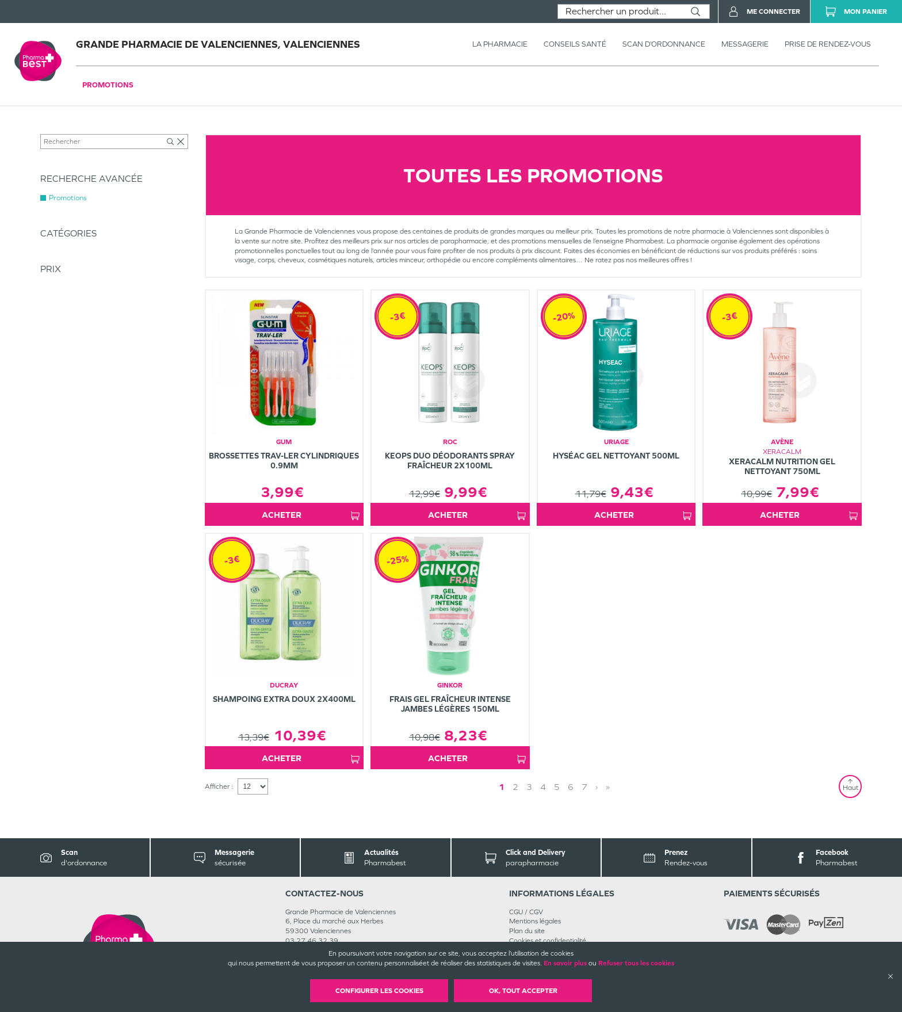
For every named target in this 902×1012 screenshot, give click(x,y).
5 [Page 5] (557, 787)
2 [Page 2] (515, 787)
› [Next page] (596, 787)
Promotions (107, 85)
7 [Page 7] (584, 787)
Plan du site (527, 931)
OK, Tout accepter (523, 991)
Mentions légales (535, 921)
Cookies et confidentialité (547, 941)
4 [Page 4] (543, 787)
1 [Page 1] (501, 787)
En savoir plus (565, 963)
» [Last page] (608, 787)
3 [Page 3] (529, 787)
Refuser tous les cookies (636, 963)
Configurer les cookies (379, 991)
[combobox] (620, 11)
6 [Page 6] (571, 787)
